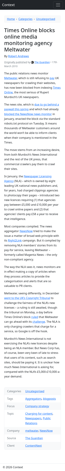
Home (11, 19)
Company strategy (37, 406)
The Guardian (42, 62)
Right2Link (15, 240)
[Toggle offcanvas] (58, 4)
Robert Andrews (18, 56)
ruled (34, 317)
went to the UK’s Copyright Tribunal (27, 298)
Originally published (15, 62)
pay (52, 78)
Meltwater (10, 78)
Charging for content (39, 414)
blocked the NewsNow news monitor (28, 114)
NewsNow (26, 231)
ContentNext (33, 446)
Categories (26, 19)
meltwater (31, 431)
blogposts (49, 399)
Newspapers (33, 418)
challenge (39, 322)
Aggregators (33, 399)
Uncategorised (45, 19)
